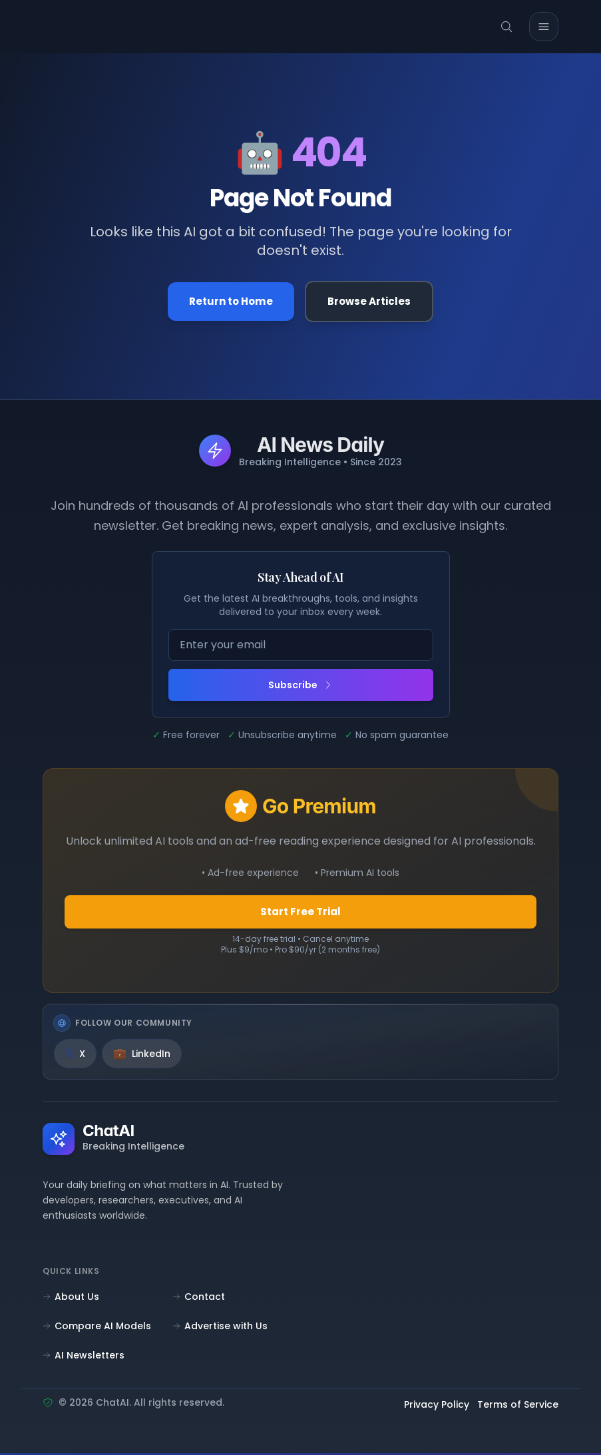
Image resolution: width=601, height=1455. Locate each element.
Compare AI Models (97, 1328)
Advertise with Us (220, 1328)
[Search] (506, 26)
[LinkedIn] (142, 1056)
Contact (198, 1298)
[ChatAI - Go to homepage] (82, 27)
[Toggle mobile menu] (543, 26)
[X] (75, 1056)
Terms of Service (517, 1407)
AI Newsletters (83, 1357)
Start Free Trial (300, 913)
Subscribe (300, 686)
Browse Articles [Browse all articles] (371, 302)
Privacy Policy (436, 1407)
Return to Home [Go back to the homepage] (229, 302)
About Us (71, 1298)
